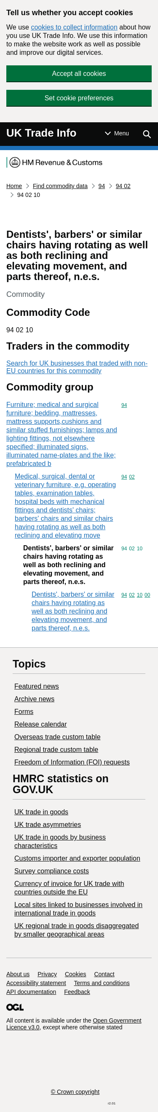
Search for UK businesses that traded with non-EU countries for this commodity (76, 367)
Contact (104, 974)
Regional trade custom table (56, 749)
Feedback (77, 991)
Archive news (34, 699)
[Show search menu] (146, 134)
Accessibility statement (36, 983)
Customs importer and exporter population (77, 858)
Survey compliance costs (51, 871)
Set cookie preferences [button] (79, 98)
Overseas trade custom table (57, 736)
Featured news (36, 686)
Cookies (75, 974)
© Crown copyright (75, 1091)
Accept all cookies (79, 73)
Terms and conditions (102, 983)
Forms (23, 711)
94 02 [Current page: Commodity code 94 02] (123, 186)
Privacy (47, 974)
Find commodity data (60, 186)
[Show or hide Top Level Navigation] (117, 133)
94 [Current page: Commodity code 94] (102, 186)
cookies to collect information (74, 27)
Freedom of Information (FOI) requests (72, 762)
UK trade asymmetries (47, 824)
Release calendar (40, 724)
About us (17, 974)
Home (14, 186)
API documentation (31, 991)
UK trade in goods (41, 812)
